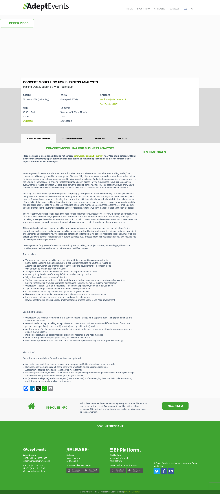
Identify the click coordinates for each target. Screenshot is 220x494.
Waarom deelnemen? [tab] (38, 138)
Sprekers (159, 8)
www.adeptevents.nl (35, 471)
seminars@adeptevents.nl (113, 99)
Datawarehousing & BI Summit (88, 156)
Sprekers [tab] (100, 138)
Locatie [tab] (122, 138)
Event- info (143, 8)
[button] (157, 471)
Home (130, 8)
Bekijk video (17, 23)
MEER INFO (175, 405)
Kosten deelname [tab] (72, 138)
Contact (174, 8)
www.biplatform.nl (119, 458)
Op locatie (28, 120)
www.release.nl (73, 458)
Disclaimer (136, 492)
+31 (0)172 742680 (108, 103)
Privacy (127, 492)
